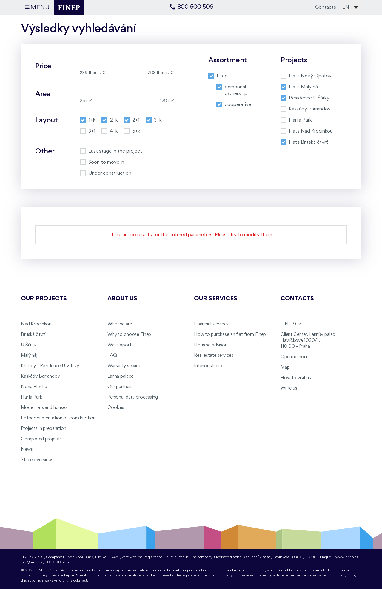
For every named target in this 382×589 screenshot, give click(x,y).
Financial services (211, 324)
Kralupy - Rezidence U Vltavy (50, 366)
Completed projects (41, 439)
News (27, 449)
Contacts (325, 7)
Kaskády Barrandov (40, 376)
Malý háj (29, 355)
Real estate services (213, 355)
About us (122, 299)
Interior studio (208, 366)
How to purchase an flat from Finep (230, 335)
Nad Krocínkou (36, 324)
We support (119, 345)
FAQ (112, 355)
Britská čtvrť (33, 335)
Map (285, 367)
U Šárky (28, 345)
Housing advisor (210, 345)
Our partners (120, 387)
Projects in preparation (43, 429)
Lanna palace (120, 376)
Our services (215, 299)
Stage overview (36, 460)
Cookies (115, 408)
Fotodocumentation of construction (58, 418)
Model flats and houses (44, 408)
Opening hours (295, 357)
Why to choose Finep (129, 335)
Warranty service (124, 366)
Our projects (44, 299)
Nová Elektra (34, 387)
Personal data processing (132, 397)
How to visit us (296, 378)
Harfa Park (31, 397)
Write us (289, 388)
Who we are (119, 324)
